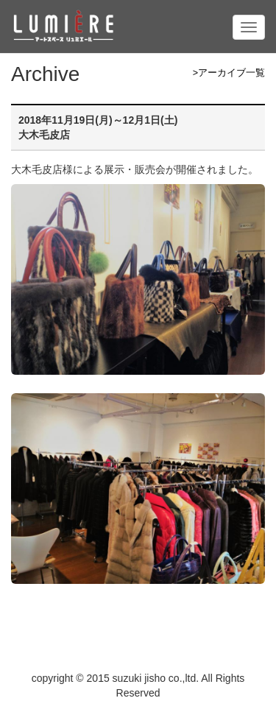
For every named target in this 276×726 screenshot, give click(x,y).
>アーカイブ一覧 (229, 73)
